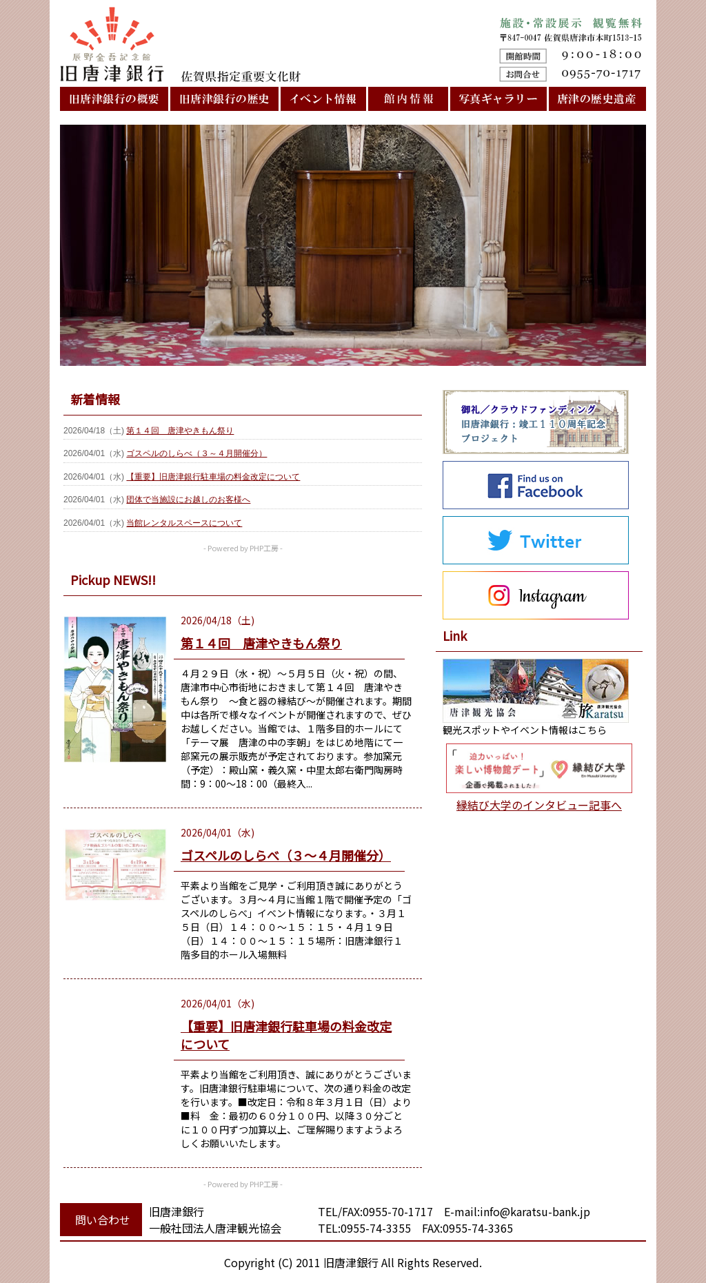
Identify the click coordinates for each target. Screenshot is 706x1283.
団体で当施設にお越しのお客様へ (188, 499)
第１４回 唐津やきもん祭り (180, 430)
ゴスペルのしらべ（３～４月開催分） (196, 453)
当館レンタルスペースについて (184, 523)
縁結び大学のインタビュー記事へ (539, 805)
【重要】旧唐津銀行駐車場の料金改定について (213, 477)
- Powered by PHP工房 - (243, 547)
